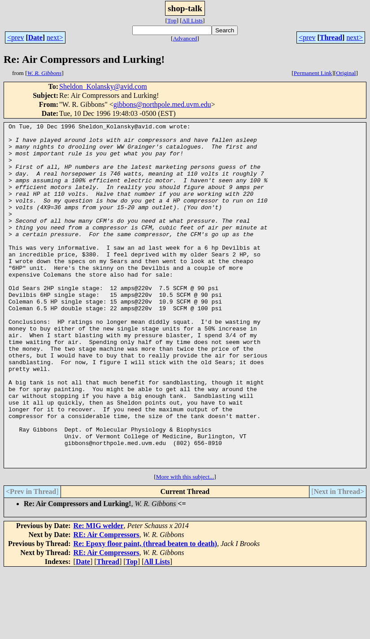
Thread (331, 37)
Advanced (185, 38)
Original (346, 73)
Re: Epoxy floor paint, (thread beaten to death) (145, 612)
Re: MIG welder (99, 594)
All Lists (192, 20)
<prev (15, 37)
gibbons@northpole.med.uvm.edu (162, 104)
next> (55, 37)
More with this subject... (185, 545)
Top (172, 20)
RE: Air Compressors (106, 603)
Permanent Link (313, 73)
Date (35, 37)
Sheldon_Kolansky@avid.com (103, 86)
